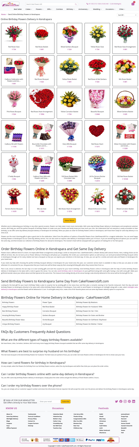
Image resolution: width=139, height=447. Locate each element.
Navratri (123, 419)
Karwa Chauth (125, 423)
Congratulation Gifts (79, 419)
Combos (59, 9)
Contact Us (31, 421)
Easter (123, 430)
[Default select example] (127, 15)
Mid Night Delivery (12, 419)
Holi (122, 432)
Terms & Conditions (34, 416)
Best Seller (18, 9)
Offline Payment (11, 428)
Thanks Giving (77, 416)
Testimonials (32, 414)
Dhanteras (102, 432)
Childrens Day (77, 428)
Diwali (101, 416)
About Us (9, 414)
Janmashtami (125, 414)
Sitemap (30, 426)
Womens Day (77, 423)
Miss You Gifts (77, 421)
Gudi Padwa (103, 426)
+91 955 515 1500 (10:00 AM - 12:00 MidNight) (104, 4)
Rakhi (101, 414)
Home (3, 14)
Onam (101, 423)
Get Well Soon (57, 426)
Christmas (102, 421)
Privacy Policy (32, 419)
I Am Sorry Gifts (78, 414)
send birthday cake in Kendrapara (70, 271)
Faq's (8, 426)
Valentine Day (57, 416)
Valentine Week (58, 414)
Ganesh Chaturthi (126, 426)
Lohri (101, 428)
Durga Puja (124, 416)
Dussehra (124, 421)
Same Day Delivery (12, 416)
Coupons (9, 423)
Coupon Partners (33, 423)
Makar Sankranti (104, 430)
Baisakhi (123, 428)
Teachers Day (57, 428)
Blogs (8, 421)
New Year (76, 426)
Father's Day (57, 421)
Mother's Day (57, 419)
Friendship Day (58, 423)
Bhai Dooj (102, 419)
